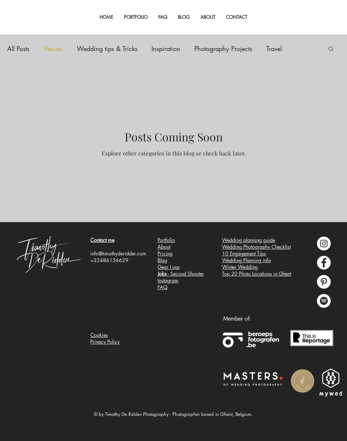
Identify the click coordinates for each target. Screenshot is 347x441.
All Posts (18, 48)
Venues (53, 48)
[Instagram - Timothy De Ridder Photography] (324, 243)
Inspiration (166, 48)
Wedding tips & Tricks (107, 48)
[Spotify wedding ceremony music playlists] (324, 301)
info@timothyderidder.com (118, 253)
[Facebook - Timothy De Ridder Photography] (324, 263)
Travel (274, 48)
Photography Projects (223, 48)
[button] (331, 49)
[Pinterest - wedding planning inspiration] (324, 282)
